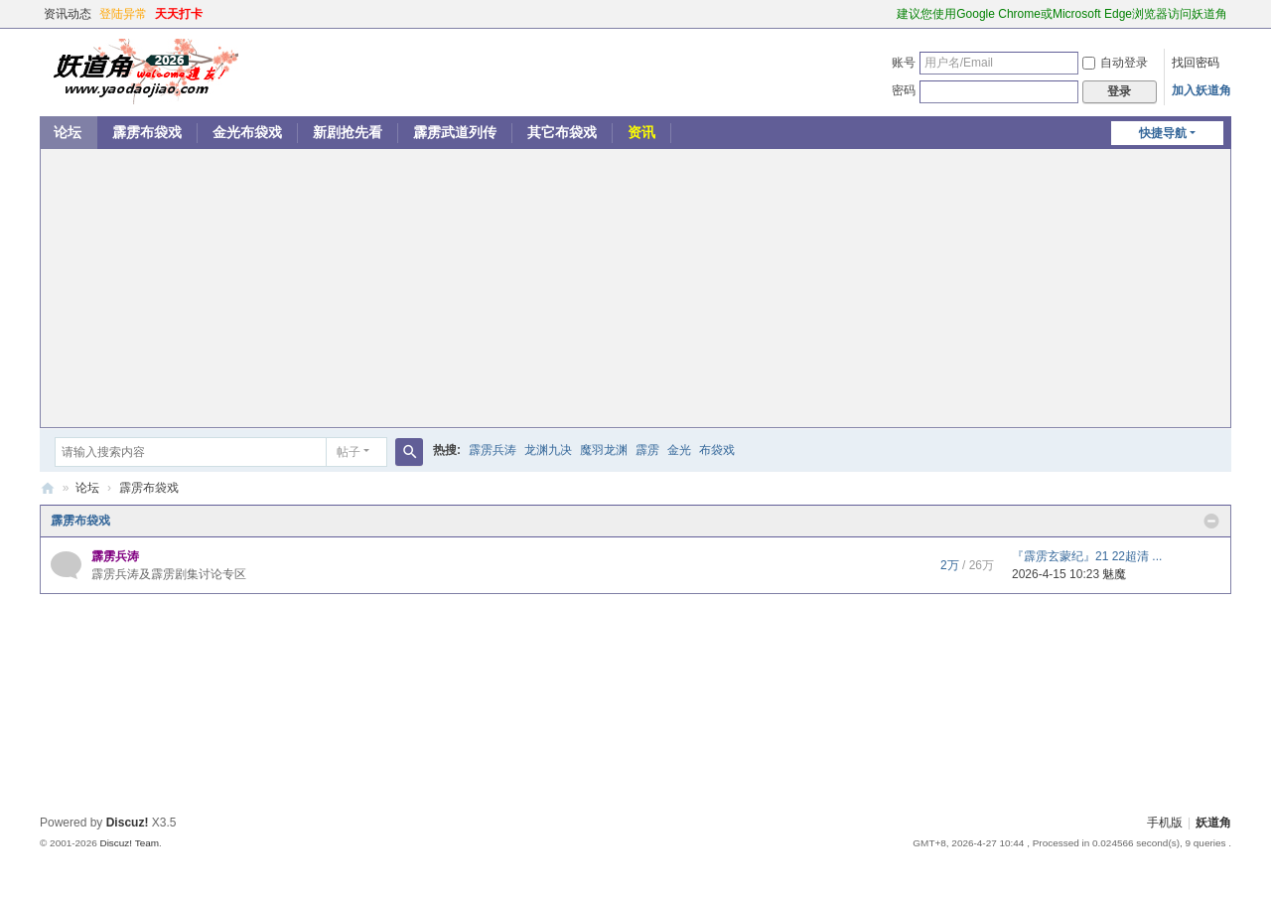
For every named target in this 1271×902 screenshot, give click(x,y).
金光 (679, 450)
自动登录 (1115, 63)
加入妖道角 (1201, 90)
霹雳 (647, 450)
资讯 (641, 132)
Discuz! (127, 822)
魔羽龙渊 (604, 450)
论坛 (67, 132)
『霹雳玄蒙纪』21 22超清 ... (1087, 556)
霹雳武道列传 (454, 132)
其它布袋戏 (562, 132)
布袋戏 (717, 450)
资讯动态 (67, 14)
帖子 (348, 452)
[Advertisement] (635, 288)
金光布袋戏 (247, 132)
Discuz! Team (129, 842)
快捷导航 (1163, 133)
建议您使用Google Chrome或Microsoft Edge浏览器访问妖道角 (1062, 14)
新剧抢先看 (347, 132)
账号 (904, 63)
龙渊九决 (548, 450)
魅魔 (1114, 574)
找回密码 (1195, 63)
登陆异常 (123, 14)
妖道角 (48, 488)
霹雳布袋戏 (147, 132)
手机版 (1165, 822)
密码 (904, 90)
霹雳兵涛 (492, 450)
